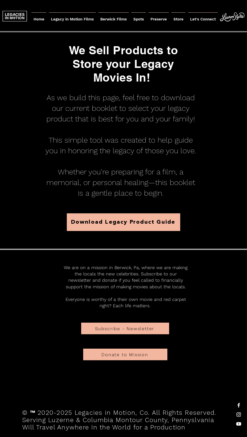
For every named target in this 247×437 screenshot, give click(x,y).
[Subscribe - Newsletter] (125, 328)
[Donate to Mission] (125, 354)
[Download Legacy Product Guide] (123, 222)
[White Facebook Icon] (239, 405)
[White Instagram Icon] (239, 415)
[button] (158, 16)
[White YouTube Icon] (239, 424)
